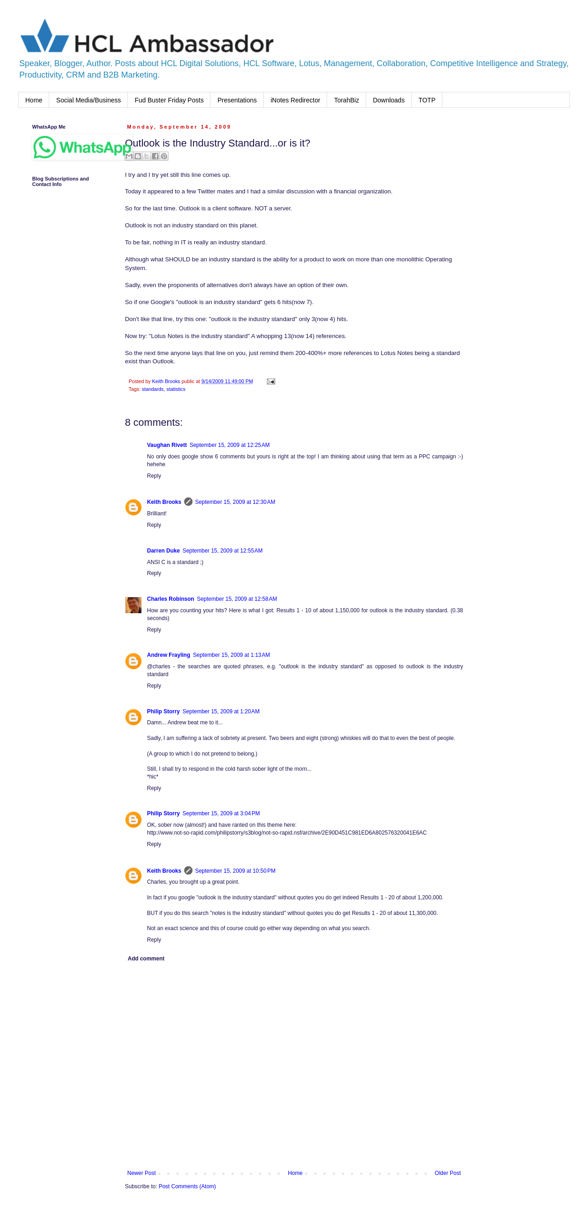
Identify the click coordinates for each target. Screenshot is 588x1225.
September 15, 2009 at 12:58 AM (237, 599)
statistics (175, 389)
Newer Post (141, 1173)
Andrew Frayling (168, 655)
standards (153, 389)
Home (33, 100)
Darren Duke (163, 551)
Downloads (389, 100)
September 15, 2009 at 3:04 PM (221, 813)
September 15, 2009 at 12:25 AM (230, 445)
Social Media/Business (88, 100)
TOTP (426, 100)
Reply (154, 476)
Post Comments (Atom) (187, 1186)
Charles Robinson (170, 599)
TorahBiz (346, 100)
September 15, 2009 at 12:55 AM (222, 551)
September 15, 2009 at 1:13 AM (231, 655)
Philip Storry (163, 711)
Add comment (146, 958)
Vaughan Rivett (167, 445)
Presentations (237, 100)
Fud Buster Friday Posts (169, 100)
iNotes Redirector (295, 100)
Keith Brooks (164, 502)
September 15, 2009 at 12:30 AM (235, 502)
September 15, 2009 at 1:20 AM (221, 711)
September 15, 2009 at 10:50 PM (235, 871)
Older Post (448, 1173)
